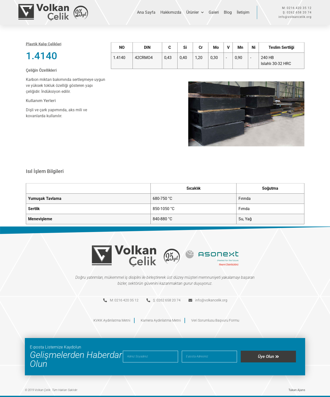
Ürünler (195, 12)
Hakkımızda (170, 12)
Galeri (214, 12)
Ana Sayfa (146, 12)
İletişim (243, 12)
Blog (228, 12)
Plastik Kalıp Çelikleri (43, 44)
